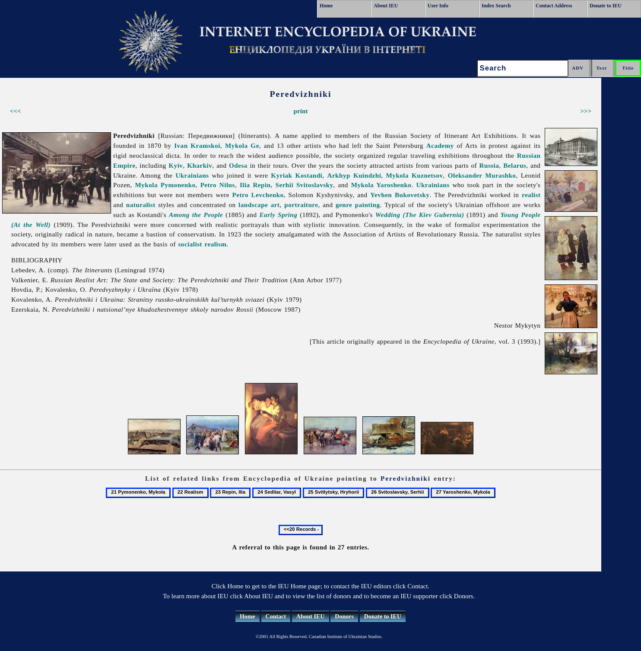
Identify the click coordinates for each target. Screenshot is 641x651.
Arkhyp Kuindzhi (354, 175)
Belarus (514, 165)
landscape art (259, 204)
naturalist (140, 204)
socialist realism (202, 244)
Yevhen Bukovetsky (399, 194)
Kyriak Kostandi (296, 175)
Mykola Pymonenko (165, 184)
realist (531, 194)
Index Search (496, 6)
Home (326, 6)
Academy (440, 145)
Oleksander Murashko (482, 175)
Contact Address (554, 6)
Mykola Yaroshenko (381, 184)
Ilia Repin (255, 184)
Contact (276, 616)
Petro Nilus (217, 184)
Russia (489, 165)
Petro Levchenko (258, 194)
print (301, 111)
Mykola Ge (242, 145)
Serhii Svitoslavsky (304, 184)
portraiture (301, 204)
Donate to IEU (606, 6)
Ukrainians (192, 175)
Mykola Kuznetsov (414, 175)
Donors (344, 616)
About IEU (386, 6)
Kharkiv (199, 165)
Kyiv (175, 165)
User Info (438, 6)
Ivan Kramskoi (197, 145)
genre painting (358, 204)
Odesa (238, 165)
